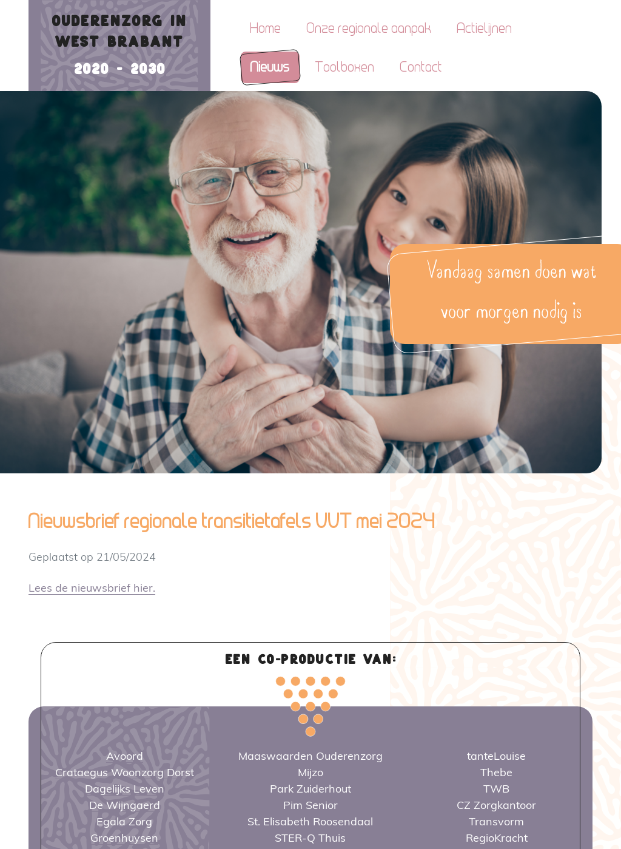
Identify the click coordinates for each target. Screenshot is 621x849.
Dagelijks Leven (124, 789)
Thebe (496, 772)
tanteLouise (496, 756)
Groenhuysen (124, 838)
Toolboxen (345, 67)
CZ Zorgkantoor (496, 805)
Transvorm (496, 821)
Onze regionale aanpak (369, 28)
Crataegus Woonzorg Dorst (124, 772)
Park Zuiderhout (310, 789)
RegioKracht (497, 838)
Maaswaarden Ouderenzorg (310, 756)
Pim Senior (310, 805)
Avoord (124, 756)
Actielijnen (484, 28)
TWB (496, 789)
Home (265, 28)
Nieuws (270, 67)
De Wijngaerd (124, 805)
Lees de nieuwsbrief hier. (92, 588)
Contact (421, 67)
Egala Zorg (124, 821)
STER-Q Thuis (310, 838)
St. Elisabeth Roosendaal (310, 821)
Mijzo (310, 772)
